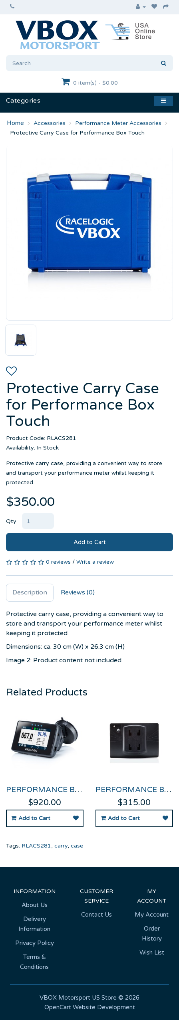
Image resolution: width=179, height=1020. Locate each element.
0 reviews (58, 562)
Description (29, 592)
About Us (35, 905)
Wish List (151, 952)
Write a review (95, 562)
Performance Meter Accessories (118, 123)
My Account (152, 914)
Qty (11, 521)
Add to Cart (90, 542)
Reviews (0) (78, 592)
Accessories (50, 123)
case (77, 845)
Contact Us (96, 914)
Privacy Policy (34, 943)
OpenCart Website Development (89, 1007)
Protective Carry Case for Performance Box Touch (77, 132)
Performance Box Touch (61, 789)
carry (61, 845)
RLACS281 (36, 845)
